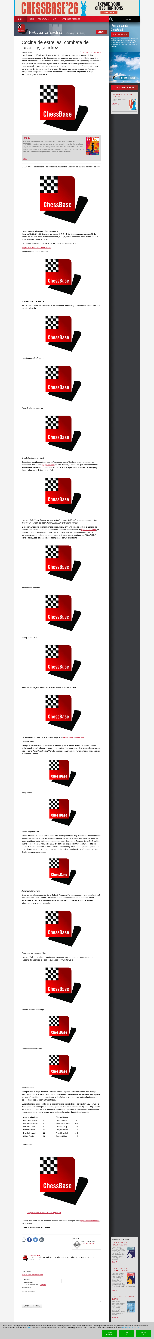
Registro (43, 1285)
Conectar (127, 19)
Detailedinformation (109, 1333)
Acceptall (143, 1333)
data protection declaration (130, 1327)
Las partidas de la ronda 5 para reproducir (44, 1213)
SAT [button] (55, 19)
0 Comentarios (96, 52)
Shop (20, 19)
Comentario (26, 1288)
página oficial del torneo (89, 1221)
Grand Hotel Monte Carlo (73, 737)
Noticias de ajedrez (45, 32)
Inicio (31, 19)
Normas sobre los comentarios (32, 1275)
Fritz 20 (26, 138)
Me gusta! (85, 52)
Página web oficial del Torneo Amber (36, 248)
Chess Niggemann (87, 1243)
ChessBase (35, 1255)
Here (29, 1327)
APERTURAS (43, 19)
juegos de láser (48, 465)
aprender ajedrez (71, 19)
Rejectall (127, 1333)
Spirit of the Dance (88, 530)
